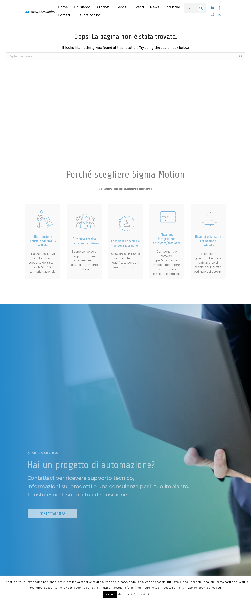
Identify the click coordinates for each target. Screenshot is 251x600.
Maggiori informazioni (133, 594)
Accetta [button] (109, 594)
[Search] (201, 8)
